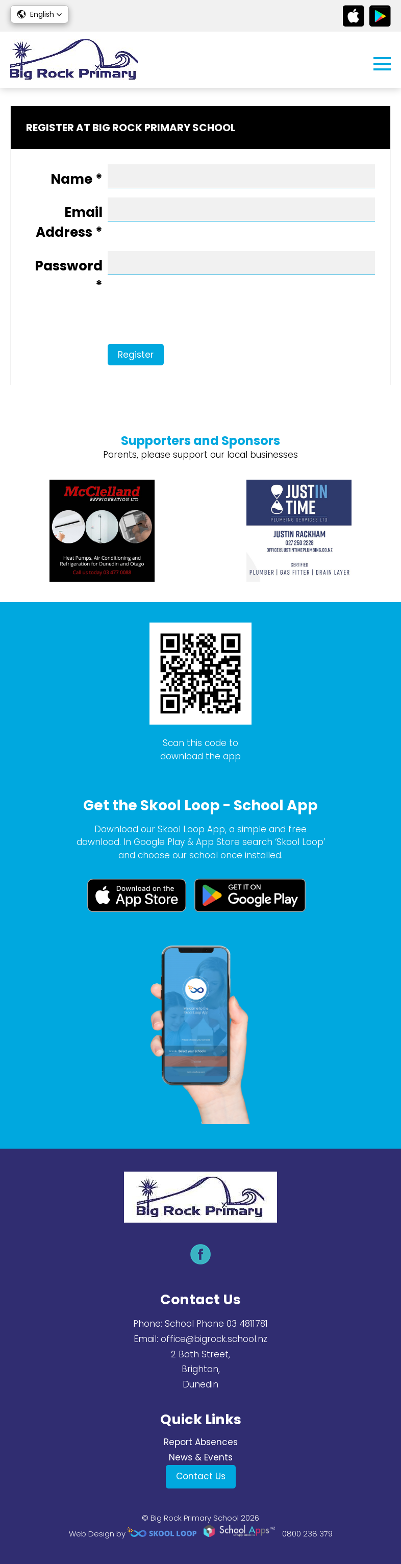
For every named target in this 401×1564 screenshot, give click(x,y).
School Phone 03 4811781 (216, 1324)
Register (136, 355)
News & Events (201, 1457)
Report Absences (201, 1442)
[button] (39, 14)
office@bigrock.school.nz (214, 1339)
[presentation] (103, 324)
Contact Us (200, 1476)
